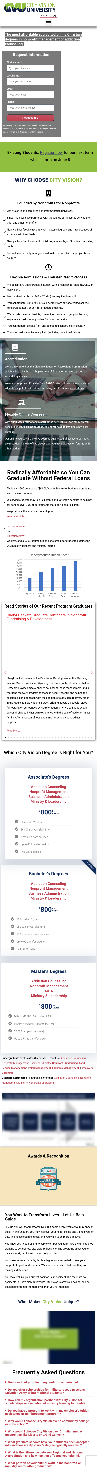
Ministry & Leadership (48, 801)
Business (35, 1063)
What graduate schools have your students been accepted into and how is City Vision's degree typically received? (47, 1443)
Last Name (13, 75)
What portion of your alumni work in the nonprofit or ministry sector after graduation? (43, 1464)
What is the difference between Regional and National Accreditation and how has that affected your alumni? (44, 1453)
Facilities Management (65, 1068)
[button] (48, 22)
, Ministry (22, 1082)
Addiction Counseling (48, 787)
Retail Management (39, 1068)
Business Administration (48, 796)
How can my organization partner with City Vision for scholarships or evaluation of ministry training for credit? (45, 1401)
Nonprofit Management (48, 792)
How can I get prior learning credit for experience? (43, 1382)
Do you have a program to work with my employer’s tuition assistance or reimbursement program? (47, 1412)
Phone (11, 101)
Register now (51, 152)
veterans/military (17, 516)
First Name (13, 62)
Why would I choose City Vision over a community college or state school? (47, 1422)
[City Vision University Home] (29, 7)
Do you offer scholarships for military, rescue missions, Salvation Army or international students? (45, 1391)
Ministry (46, 1063)
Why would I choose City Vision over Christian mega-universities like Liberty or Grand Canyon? (43, 1432)
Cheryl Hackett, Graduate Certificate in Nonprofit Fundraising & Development (46, 617)
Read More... (14, 730)
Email (10, 88)
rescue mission (16, 526)
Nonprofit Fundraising (65, 1063)
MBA (49, 991)
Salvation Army (16, 536)
